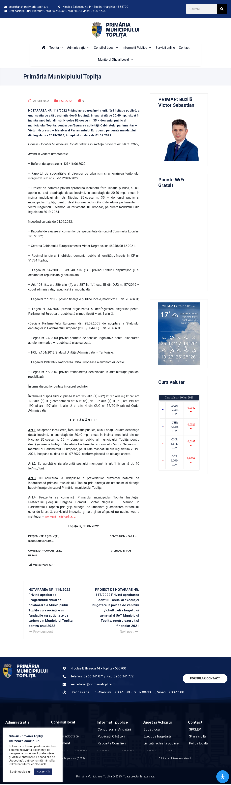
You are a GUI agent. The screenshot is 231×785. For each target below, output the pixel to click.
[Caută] (222, 9)
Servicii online (165, 48)
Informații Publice (137, 48)
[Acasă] (43, 48)
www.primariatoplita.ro (60, 516)
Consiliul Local (106, 48)
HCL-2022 (65, 100)
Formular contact (205, 678)
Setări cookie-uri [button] (20, 771)
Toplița (56, 48)
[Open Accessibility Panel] (222, 776)
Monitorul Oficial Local (115, 59)
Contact (184, 48)
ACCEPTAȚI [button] (43, 771)
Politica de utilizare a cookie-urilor (176, 759)
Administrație (78, 48)
